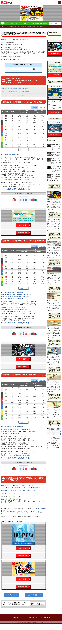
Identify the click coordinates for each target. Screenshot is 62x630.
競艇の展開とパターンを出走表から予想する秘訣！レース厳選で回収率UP (54, 423)
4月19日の (11, 595)
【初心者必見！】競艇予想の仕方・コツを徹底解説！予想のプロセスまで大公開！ (54, 235)
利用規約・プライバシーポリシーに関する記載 (23, 617)
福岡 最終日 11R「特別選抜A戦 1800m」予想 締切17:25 (16, 91)
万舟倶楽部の (34, 595)
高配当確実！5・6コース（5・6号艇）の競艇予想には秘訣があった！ (54, 396)
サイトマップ (47, 617)
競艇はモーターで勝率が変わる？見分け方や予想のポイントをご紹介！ (54, 315)
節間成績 (42, 107)
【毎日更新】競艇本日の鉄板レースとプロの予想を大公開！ (54, 186)
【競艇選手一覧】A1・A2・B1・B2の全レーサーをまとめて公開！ (54, 214)
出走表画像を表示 (23, 149)
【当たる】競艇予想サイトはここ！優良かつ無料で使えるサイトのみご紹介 (54, 342)
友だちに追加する (55, 23)
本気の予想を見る (24, 225)
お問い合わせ (39, 617)
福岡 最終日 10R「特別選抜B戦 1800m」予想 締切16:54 (16, 88)
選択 (34, 69)
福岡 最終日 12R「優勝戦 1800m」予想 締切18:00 (15, 95)
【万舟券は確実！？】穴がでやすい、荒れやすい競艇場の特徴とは (54, 262)
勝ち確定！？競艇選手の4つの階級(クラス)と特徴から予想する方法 (54, 369)
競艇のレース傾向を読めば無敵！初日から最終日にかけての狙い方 (54, 289)
